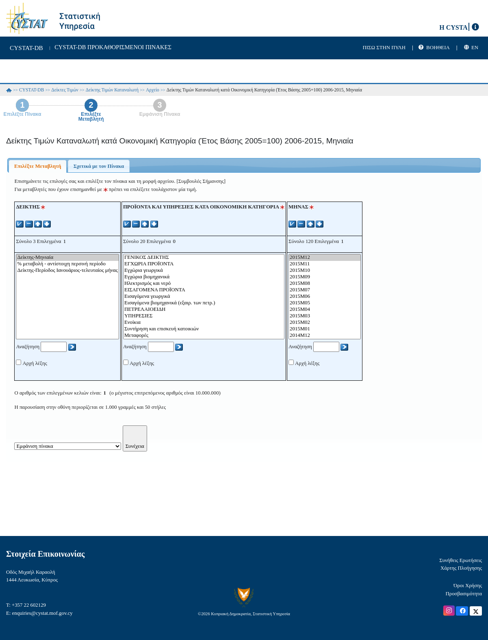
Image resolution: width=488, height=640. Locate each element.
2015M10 (324, 270)
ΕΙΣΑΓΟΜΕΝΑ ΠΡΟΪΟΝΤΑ (204, 290)
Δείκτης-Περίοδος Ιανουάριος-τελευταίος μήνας (67, 270)
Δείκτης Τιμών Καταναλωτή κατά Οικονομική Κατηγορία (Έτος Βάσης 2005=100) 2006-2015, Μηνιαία (264, 89)
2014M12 (324, 335)
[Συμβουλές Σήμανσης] (201, 181)
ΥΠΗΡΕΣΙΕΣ (204, 316)
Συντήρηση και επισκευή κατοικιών (204, 329)
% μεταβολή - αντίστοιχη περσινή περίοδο (67, 264)
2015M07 (324, 290)
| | (434, 47)
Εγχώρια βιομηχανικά (204, 277)
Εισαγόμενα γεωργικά (204, 296)
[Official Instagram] (449, 610)
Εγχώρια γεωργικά (204, 270)
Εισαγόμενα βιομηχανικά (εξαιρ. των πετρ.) (204, 303)
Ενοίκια (204, 322)
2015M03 (324, 316)
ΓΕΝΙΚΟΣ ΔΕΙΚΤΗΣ (204, 257)
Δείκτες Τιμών (64, 89)
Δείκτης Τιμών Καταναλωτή (112, 89)
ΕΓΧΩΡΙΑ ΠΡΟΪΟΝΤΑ (204, 264)
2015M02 (324, 322)
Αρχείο (152, 89)
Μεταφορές (204, 335)
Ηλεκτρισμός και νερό (204, 283)
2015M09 (324, 277)
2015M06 (324, 296)
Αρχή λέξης (34, 363)
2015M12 (324, 257)
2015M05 (324, 303)
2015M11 (324, 264)
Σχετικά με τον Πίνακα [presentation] (99, 166)
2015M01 (324, 329)
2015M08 (324, 283)
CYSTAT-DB (31, 89)
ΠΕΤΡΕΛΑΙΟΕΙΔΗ (204, 309)
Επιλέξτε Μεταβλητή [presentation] (37, 166)
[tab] (38, 166)
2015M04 (324, 309)
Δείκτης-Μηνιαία (67, 257)
